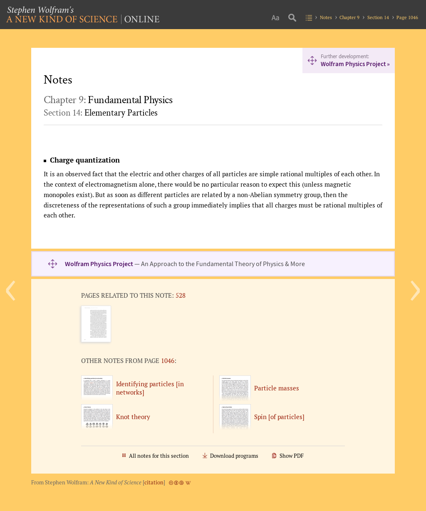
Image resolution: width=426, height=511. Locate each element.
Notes (326, 17)
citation (153, 482)
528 (181, 295)
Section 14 (378, 17)
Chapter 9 (349, 17)
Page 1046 (407, 17)
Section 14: (101, 113)
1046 (167, 360)
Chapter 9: (108, 100)
